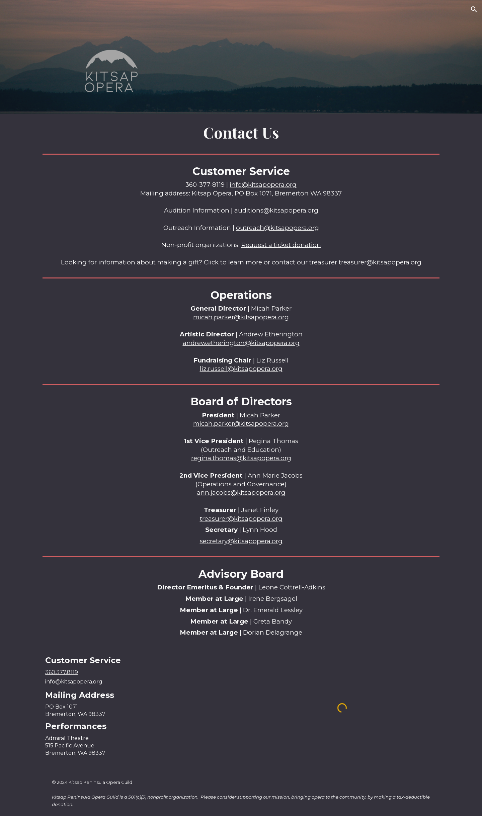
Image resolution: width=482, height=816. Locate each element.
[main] (241, 132)
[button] (474, 9)
